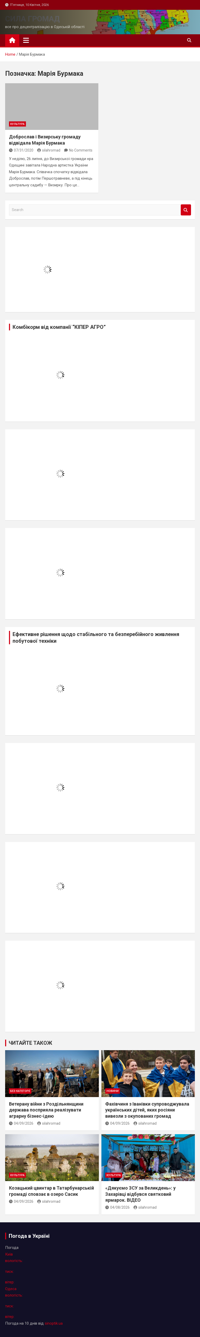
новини (113, 1091)
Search (186, 209)
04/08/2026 (117, 1207)
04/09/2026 (21, 1123)
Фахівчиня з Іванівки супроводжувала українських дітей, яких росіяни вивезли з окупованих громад (147, 1110)
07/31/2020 (21, 150)
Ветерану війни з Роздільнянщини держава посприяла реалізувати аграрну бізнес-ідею (46, 1110)
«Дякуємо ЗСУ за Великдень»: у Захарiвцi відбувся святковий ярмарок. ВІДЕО (140, 1194)
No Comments (80, 150)
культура (17, 124)
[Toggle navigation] (26, 40)
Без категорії (20, 1091)
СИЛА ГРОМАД (32, 18)
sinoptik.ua (54, 1323)
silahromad (48, 150)
